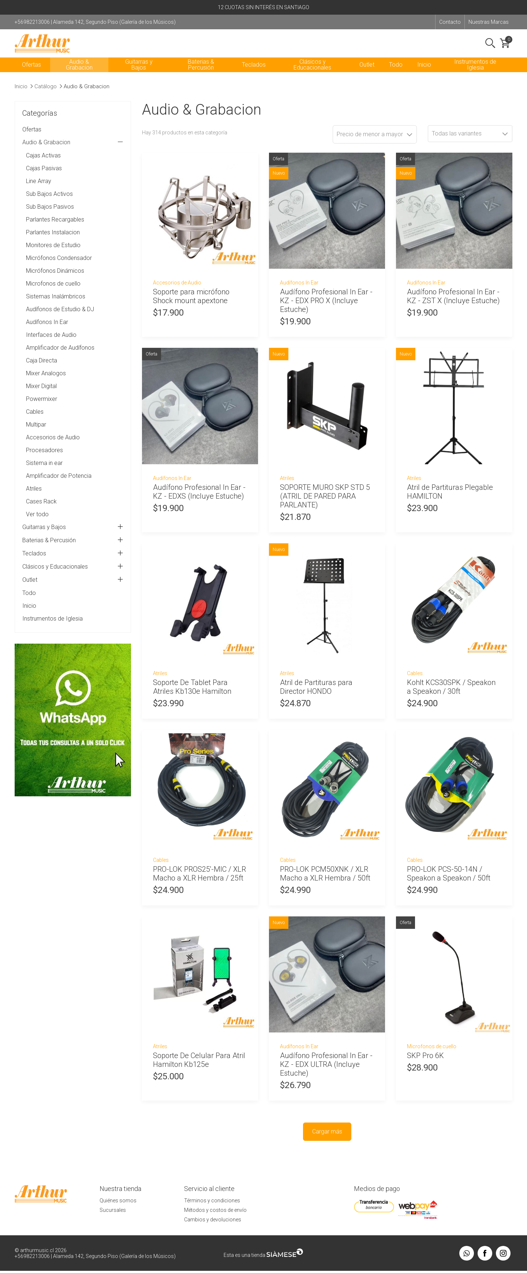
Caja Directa (41, 368)
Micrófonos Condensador (59, 266)
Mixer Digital (41, 394)
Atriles (34, 497)
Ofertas (31, 73)
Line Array (38, 189)
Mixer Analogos (46, 381)
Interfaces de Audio (51, 343)
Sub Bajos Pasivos (50, 215)
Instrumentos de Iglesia (475, 73)
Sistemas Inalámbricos (55, 304)
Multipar (36, 432)
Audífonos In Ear (47, 330)
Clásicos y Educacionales (312, 73)
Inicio (424, 73)
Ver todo (37, 522)
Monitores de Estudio (53, 253)
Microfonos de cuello (53, 292)
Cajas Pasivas (44, 176)
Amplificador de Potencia (58, 484)
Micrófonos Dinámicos (55, 279)
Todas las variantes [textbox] (457, 141)
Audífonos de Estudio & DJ (60, 317)
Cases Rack (41, 509)
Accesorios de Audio (53, 445)
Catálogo (45, 95)
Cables (35, 420)
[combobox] (470, 142)
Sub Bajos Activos (49, 202)
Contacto (450, 22)
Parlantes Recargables (55, 227)
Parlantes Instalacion (53, 240)
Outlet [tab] (72, 588)
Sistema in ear (44, 471)
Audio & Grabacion (79, 73)
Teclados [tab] (72, 562)
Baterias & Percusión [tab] (72, 548)
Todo (396, 73)
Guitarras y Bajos (139, 73)
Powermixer (41, 407)
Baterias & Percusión (201, 73)
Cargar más (327, 1139)
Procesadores (44, 458)
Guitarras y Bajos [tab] (72, 535)
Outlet (366, 73)
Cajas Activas (43, 163)
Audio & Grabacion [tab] (72, 151)
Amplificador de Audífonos (60, 356)
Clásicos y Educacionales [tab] (72, 575)
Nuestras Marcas (488, 22)
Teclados (254, 73)
